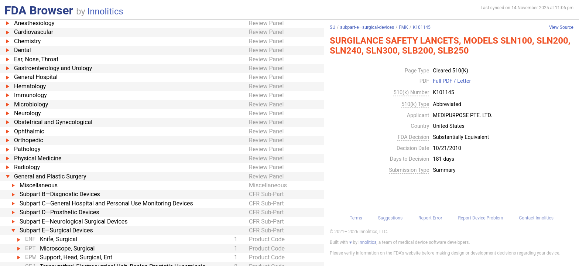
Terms (356, 218)
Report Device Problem (480, 218)
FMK (403, 27)
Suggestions (390, 218)
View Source (561, 27)
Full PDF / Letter (452, 81)
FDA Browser (38, 10)
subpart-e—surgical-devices (367, 27)
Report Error (430, 218)
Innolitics (105, 11)
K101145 (422, 27)
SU (332, 27)
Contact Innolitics (536, 218)
